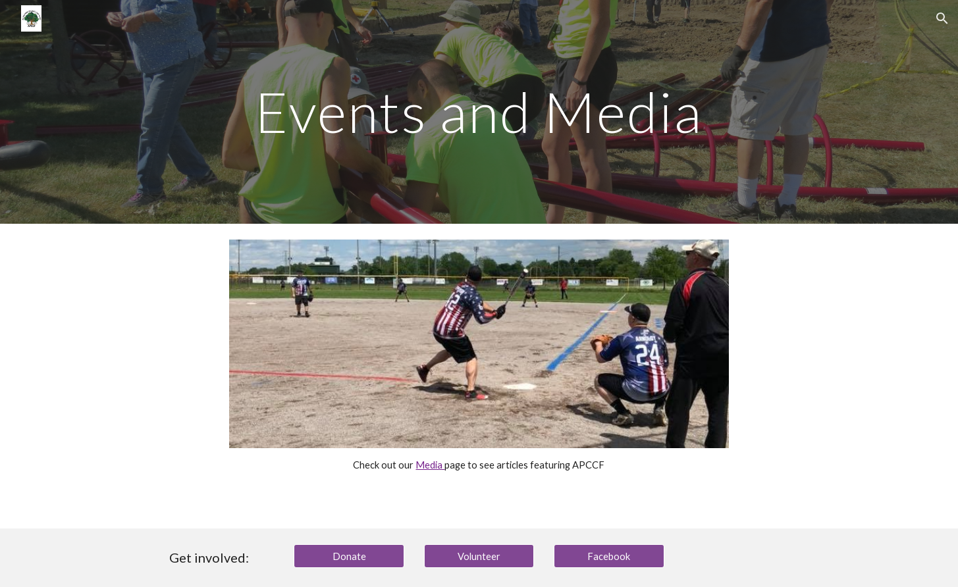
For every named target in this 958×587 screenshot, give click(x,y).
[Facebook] (609, 556)
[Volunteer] (479, 556)
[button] (942, 18)
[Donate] (349, 556)
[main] (479, 111)
